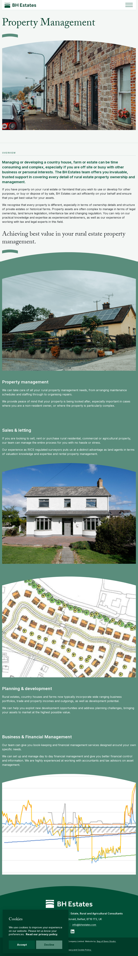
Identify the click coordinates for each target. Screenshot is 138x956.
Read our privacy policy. (42, 934)
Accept (22, 944)
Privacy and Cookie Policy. (79, 950)
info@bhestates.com (84, 924)
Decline (49, 944)
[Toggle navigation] (129, 5)
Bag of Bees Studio (106, 941)
